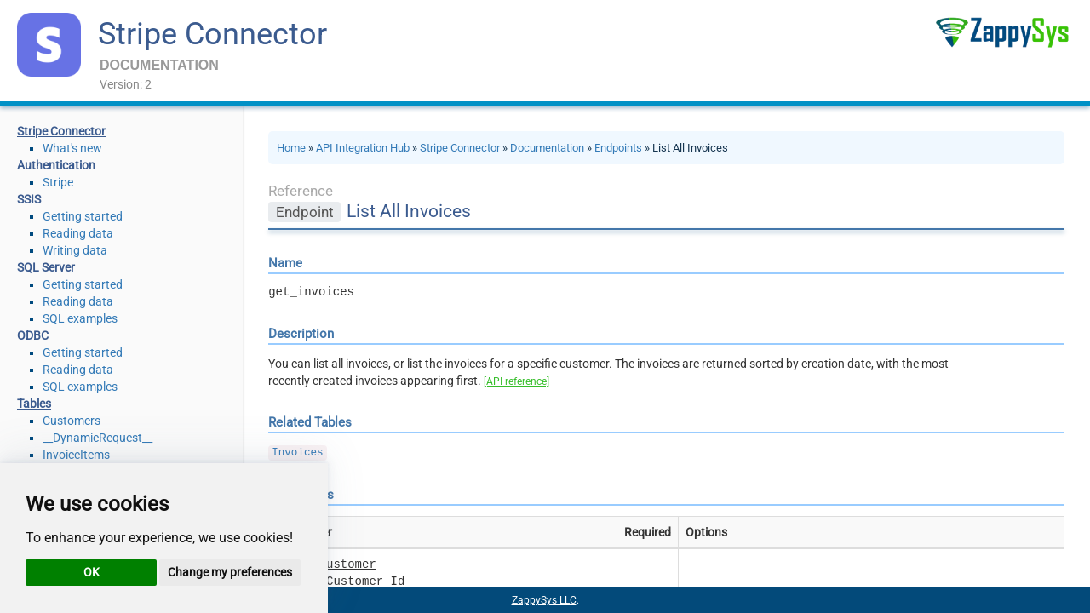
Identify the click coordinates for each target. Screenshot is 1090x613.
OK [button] (91, 572)
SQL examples (80, 318)
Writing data (75, 250)
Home (291, 147)
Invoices (297, 453)
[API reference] (516, 381)
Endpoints (618, 147)
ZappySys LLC (544, 600)
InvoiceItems (76, 454)
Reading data (78, 233)
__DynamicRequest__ (97, 437)
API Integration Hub (363, 147)
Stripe (58, 182)
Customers (71, 420)
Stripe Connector (212, 34)
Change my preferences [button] (230, 572)
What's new (72, 148)
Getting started (83, 216)
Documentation (547, 147)
